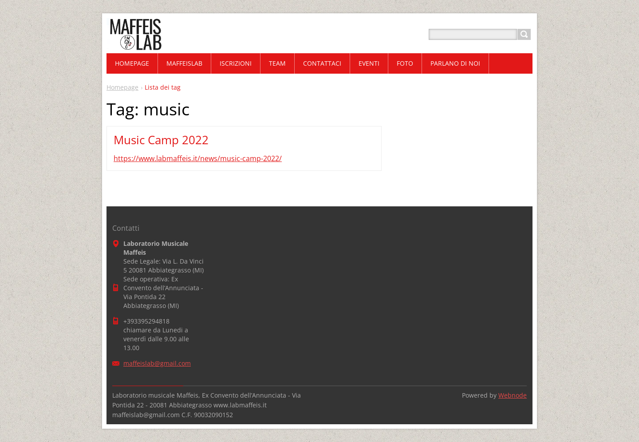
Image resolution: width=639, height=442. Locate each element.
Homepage (122, 87)
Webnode (512, 395)
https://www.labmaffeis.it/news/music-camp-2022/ (198, 158)
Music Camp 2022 (161, 140)
